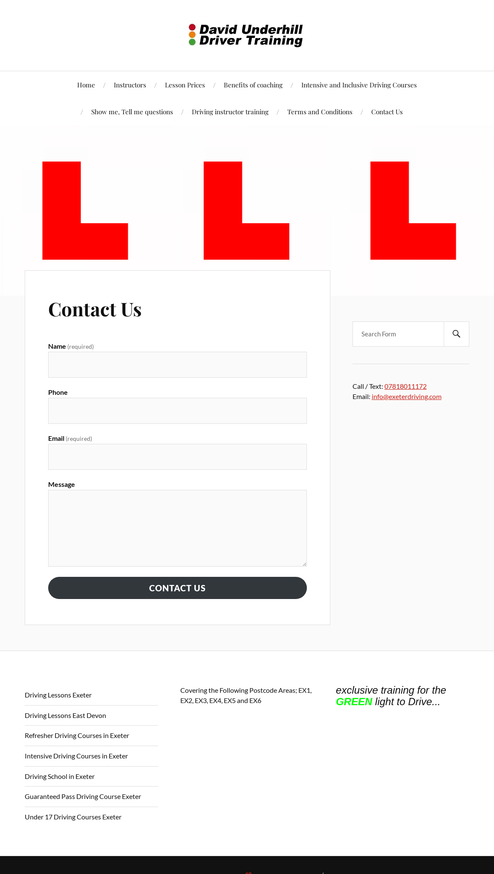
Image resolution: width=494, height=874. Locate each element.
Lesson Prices (185, 84)
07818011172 (405, 386)
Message (61, 484)
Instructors (130, 84)
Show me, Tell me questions (132, 111)
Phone (58, 392)
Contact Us (387, 111)
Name (71, 346)
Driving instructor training (230, 111)
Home (86, 84)
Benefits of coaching (253, 84)
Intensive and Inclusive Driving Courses (359, 84)
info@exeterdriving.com (407, 396)
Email (70, 438)
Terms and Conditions (319, 111)
